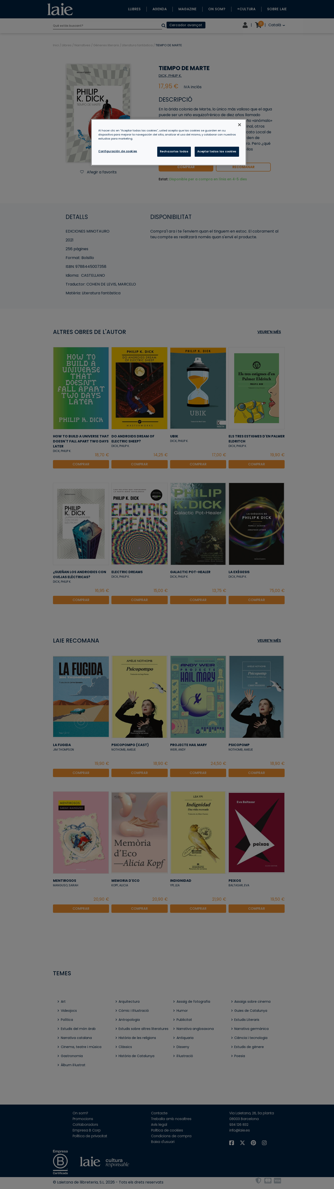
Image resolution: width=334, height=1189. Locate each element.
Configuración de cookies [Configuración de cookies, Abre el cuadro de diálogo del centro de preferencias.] (117, 151)
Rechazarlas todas (174, 151)
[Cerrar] (239, 124)
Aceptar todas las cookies (216, 151)
